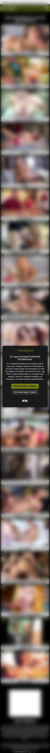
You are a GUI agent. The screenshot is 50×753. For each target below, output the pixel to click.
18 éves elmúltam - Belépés (25, 386)
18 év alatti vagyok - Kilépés (25, 392)
